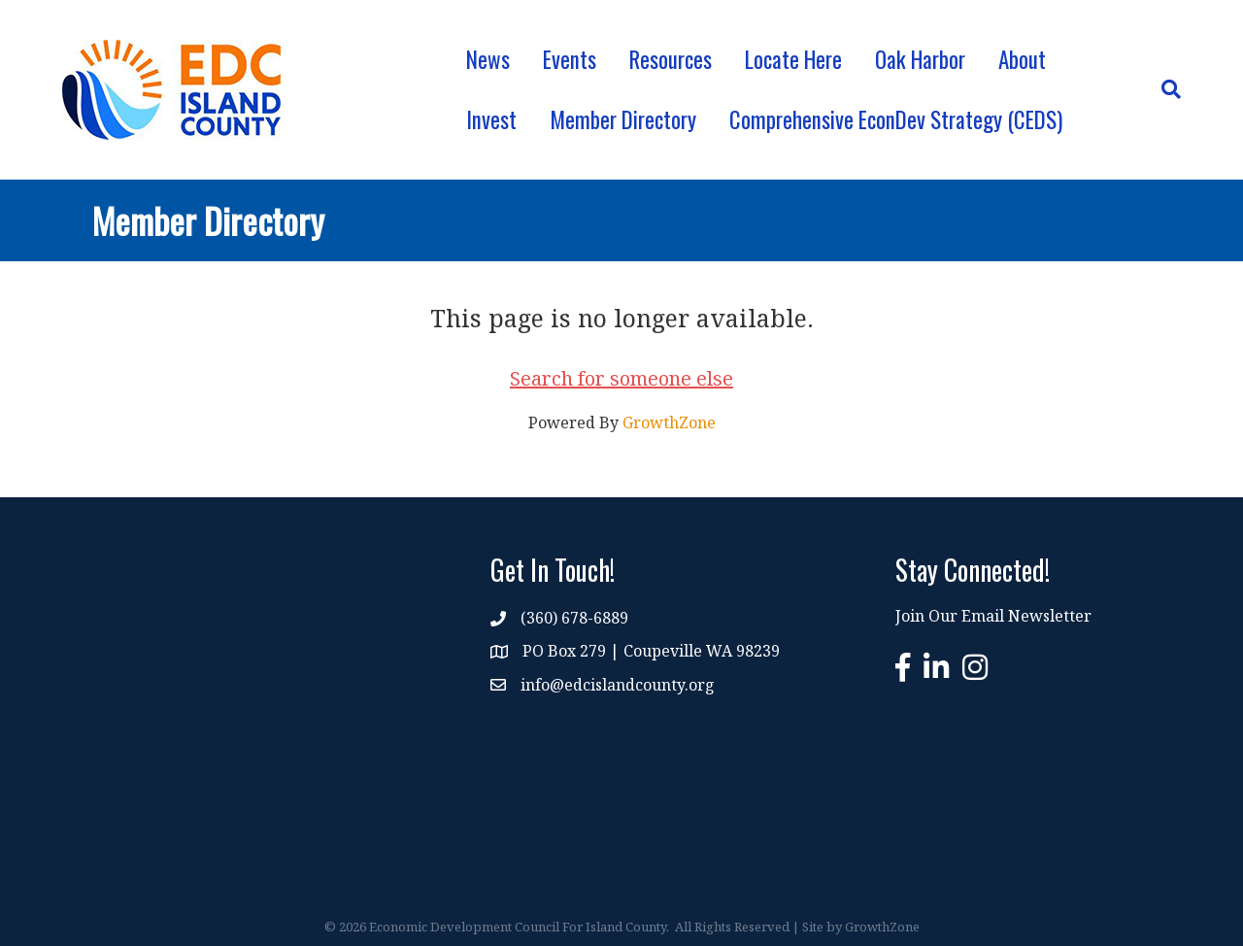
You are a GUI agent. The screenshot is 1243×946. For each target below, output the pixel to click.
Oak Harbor (920, 59)
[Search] (1163, 89)
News (488, 59)
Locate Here (793, 59)
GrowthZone (669, 422)
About (1022, 59)
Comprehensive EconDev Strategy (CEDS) (895, 119)
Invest (491, 119)
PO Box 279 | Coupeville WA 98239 (651, 650)
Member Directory (623, 119)
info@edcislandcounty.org (618, 684)
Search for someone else (621, 378)
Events (569, 59)
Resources (670, 59)
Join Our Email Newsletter (993, 615)
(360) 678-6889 (574, 617)
